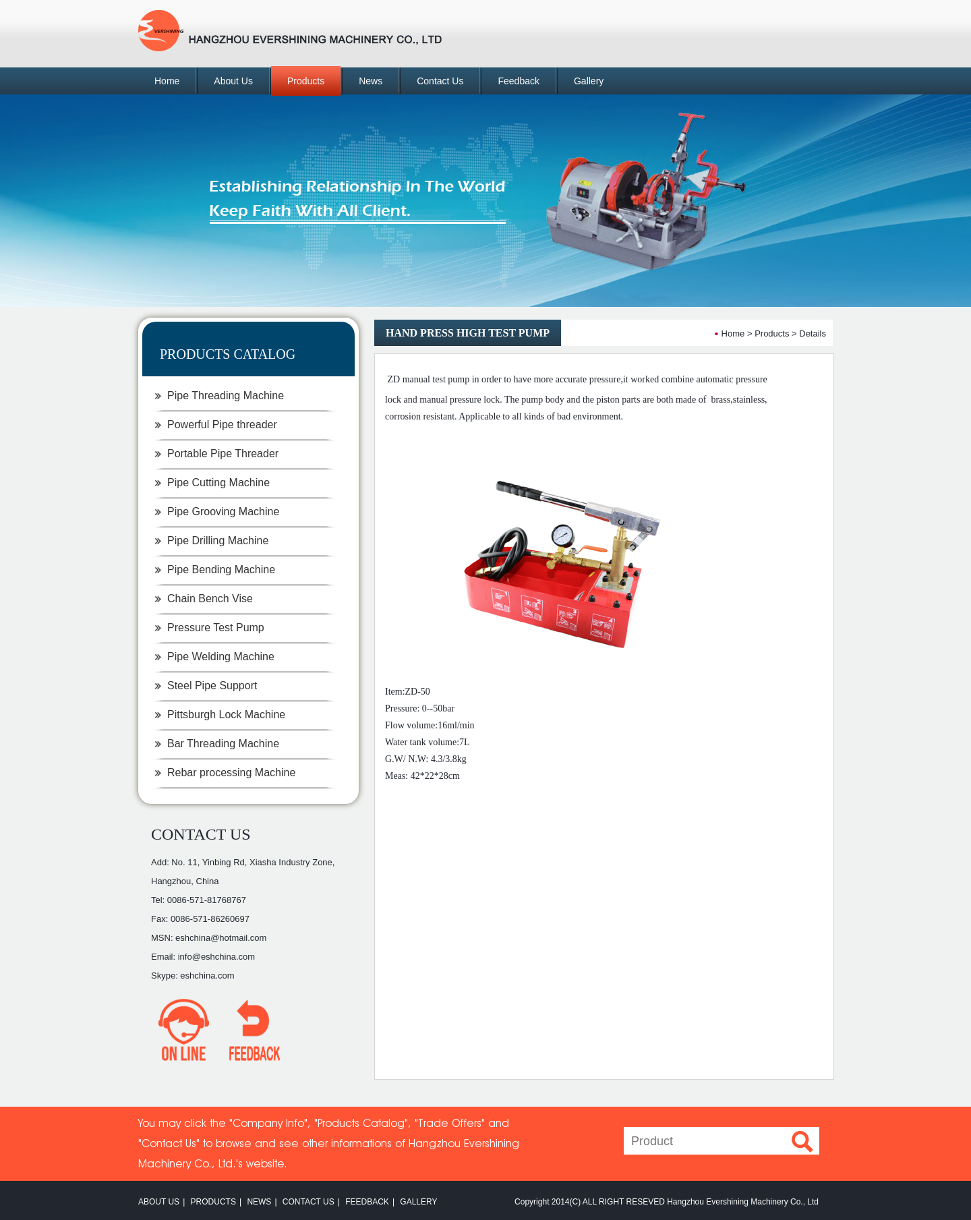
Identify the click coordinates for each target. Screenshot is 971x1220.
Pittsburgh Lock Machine (226, 714)
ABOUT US (158, 1202)
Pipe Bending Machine (221, 569)
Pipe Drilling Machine (217, 540)
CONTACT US (201, 834)
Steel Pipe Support (212, 685)
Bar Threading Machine (223, 743)
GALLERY (418, 1202)
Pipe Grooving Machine (223, 511)
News (370, 81)
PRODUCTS (213, 1202)
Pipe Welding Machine (220, 656)
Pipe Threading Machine (225, 395)
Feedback (518, 81)
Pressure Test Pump (215, 627)
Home (166, 81)
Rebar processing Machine (231, 772)
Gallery (589, 81)
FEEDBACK (367, 1202)
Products (305, 81)
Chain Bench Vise (210, 598)
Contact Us (440, 81)
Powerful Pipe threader (222, 424)
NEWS (259, 1202)
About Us (233, 81)
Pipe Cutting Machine (218, 482)
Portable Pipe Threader (222, 453)
